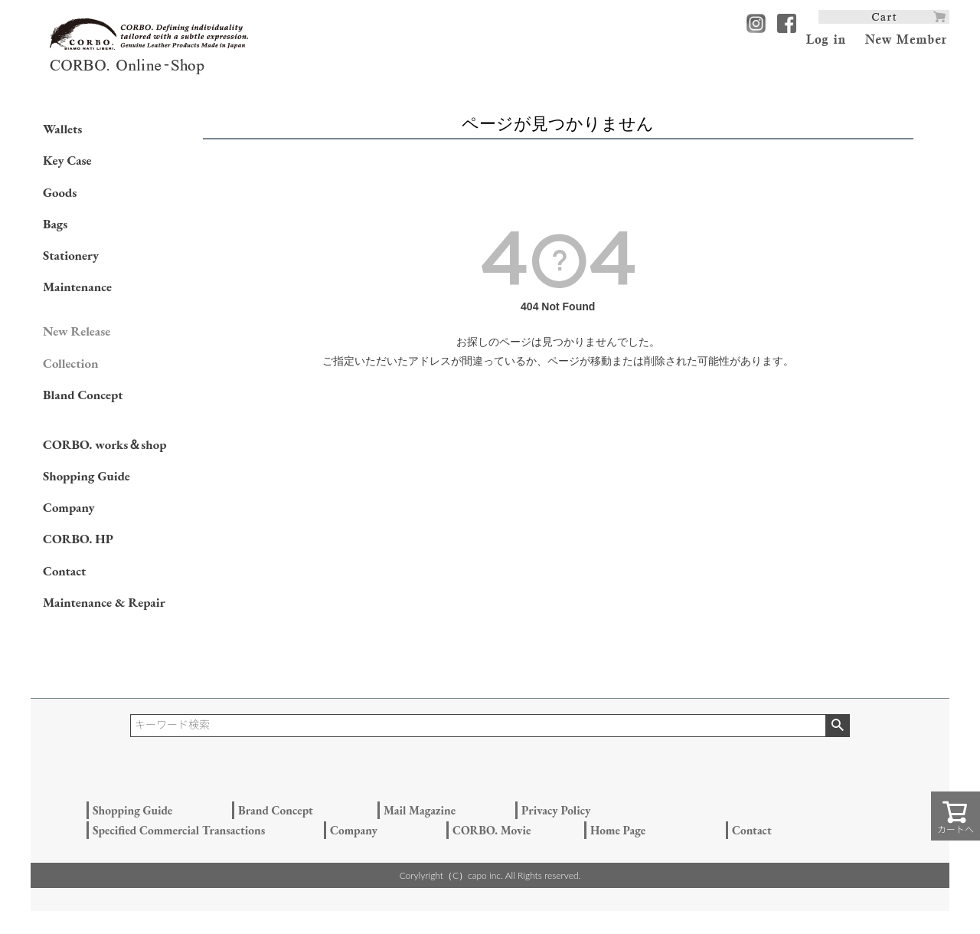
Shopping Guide (86, 475)
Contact (64, 570)
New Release (76, 331)
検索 (837, 725)
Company (69, 507)
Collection (70, 363)
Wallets (62, 128)
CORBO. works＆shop (104, 444)
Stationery (71, 255)
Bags (55, 223)
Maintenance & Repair (104, 602)
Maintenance (77, 286)
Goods (60, 192)
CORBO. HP (78, 538)
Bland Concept (82, 394)
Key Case (67, 160)
